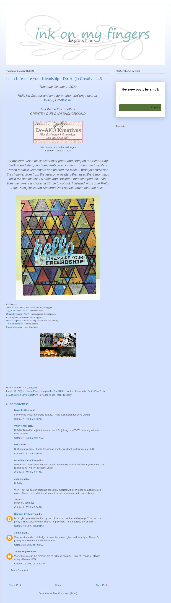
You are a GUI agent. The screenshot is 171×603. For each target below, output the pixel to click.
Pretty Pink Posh (96, 391)
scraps (9, 395)
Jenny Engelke (22, 551)
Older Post (101, 585)
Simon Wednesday (15, 327)
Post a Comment (19, 570)
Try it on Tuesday (14, 323)
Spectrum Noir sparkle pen (41, 395)
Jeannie (18, 479)
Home (58, 585)
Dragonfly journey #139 (17, 313)
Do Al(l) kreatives (23, 391)
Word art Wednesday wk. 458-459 (22, 307)
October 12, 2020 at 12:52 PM (29, 563)
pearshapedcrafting (25, 460)
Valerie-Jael (20, 425)
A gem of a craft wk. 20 (17, 310)
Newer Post (15, 585)
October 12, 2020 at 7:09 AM (28, 545)
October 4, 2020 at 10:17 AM (28, 438)
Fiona (17, 444)
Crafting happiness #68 (17, 317)
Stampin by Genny (24, 514)
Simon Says (20, 395)
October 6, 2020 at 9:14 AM (28, 507)
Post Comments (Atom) (65, 593)
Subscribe (155, 107)
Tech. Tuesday (64, 395)
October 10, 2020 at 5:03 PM (29, 526)
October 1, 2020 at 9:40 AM (28, 419)
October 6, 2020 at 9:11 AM (28, 472)
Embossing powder (43, 391)
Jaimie (17, 532)
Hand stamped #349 (15, 320)
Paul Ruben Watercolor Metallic (70, 391)
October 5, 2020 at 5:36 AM (28, 453)
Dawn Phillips (21, 410)
